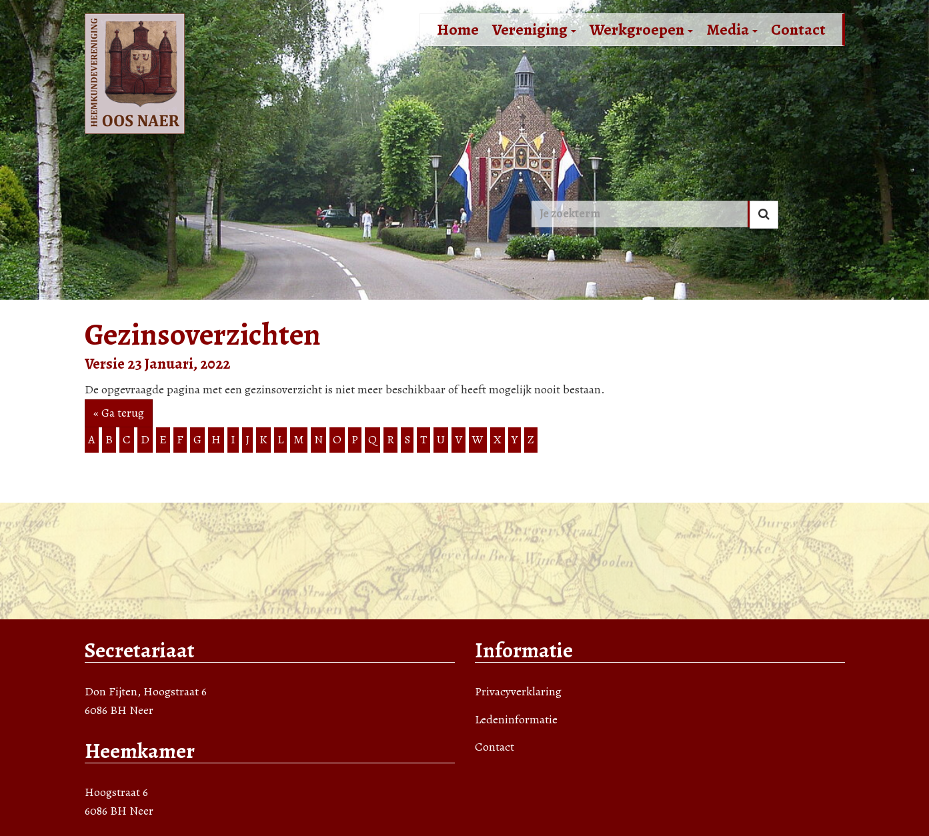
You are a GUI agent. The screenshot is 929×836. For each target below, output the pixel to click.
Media (732, 29)
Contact (798, 29)
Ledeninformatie (516, 719)
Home (458, 29)
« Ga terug (118, 413)
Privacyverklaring (518, 691)
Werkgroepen (641, 29)
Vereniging (534, 29)
